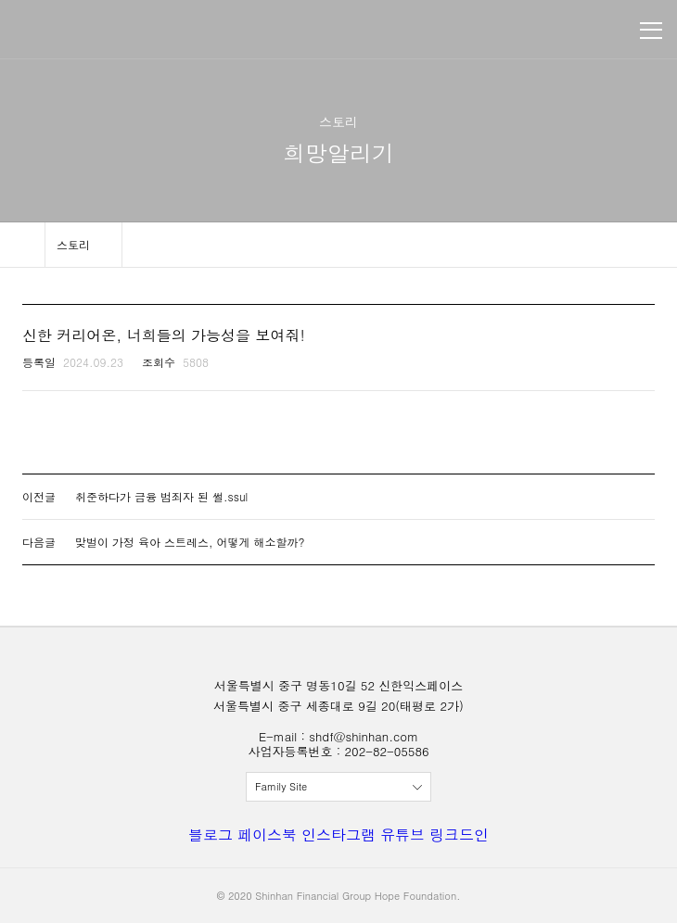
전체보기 (338, 787)
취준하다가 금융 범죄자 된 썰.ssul (161, 496)
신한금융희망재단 (100, 30)
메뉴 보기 (651, 30)
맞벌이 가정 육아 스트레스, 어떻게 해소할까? (190, 542)
